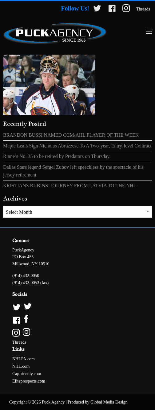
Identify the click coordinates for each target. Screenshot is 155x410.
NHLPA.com (23, 359)
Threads (143, 9)
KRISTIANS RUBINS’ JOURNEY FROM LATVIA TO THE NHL (69, 185)
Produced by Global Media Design (97, 402)
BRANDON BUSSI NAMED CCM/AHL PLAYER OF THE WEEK (71, 135)
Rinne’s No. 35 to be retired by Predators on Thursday (56, 156)
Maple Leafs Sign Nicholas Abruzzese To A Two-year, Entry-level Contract (77, 145)
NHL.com (21, 366)
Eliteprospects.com (28, 381)
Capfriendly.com (26, 373)
